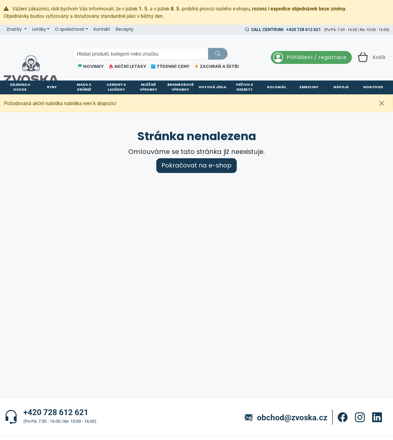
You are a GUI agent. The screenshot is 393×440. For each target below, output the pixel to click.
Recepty (125, 29)
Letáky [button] (39, 29)
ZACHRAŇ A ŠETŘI (216, 66)
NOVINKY (91, 66)
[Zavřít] (381, 103)
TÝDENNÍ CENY (170, 66)
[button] (343, 417)
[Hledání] (140, 54)
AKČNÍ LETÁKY (127, 66)
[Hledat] (218, 54)
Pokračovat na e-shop (196, 165)
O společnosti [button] (69, 29)
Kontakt (102, 29)
